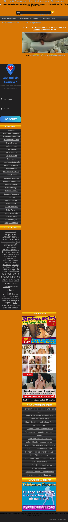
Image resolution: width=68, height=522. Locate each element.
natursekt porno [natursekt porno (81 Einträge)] (10, 273)
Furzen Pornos (11, 152)
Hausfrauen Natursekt (11, 162)
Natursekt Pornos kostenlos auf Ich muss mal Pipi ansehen (34, 1)
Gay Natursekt (11, 156)
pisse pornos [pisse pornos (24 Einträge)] (14, 286)
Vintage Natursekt (11, 223)
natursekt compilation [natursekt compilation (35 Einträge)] (10, 268)
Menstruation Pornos (11, 172)
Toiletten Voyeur (11, 220)
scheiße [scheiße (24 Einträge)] (15, 296)
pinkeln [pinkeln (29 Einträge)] (16, 281)
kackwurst (52, 55)
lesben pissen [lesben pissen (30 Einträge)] (12, 256)
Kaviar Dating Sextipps (32, 23)
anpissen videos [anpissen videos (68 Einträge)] (10, 239)
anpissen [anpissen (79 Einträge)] (10, 234)
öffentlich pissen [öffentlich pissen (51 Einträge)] (10, 308)
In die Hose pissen (11, 165)
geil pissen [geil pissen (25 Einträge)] (14, 245)
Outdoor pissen (11, 200)
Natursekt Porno (11, 191)
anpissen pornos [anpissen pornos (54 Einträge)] (10, 237)
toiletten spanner (60, 55)
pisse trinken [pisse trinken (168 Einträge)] (9, 291)
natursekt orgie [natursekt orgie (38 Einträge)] (13, 271)
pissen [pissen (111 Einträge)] (7, 283)
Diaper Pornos (11, 143)
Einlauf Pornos (11, 146)
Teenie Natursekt (11, 213)
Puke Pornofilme (11, 207)
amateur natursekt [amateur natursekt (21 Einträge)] (10, 232)
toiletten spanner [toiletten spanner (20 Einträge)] (15, 298)
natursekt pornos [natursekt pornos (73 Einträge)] (10, 276)
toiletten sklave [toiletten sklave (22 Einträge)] (5, 298)
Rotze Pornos (11, 210)
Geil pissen (11, 159)
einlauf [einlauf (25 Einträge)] (18, 242)
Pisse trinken (11, 204)
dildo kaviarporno (34, 55)
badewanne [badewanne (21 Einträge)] (4, 242)
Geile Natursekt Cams (10, 23)
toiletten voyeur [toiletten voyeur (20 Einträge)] (6, 300)
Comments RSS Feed (47, 14)
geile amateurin (44, 55)
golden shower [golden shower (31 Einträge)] (10, 247)
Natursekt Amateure (11, 178)
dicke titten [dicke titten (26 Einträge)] (11, 242)
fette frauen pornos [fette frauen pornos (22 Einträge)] (9, 243)
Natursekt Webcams (11, 194)
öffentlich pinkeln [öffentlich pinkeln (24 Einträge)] (14, 305)
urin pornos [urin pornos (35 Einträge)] (8, 303)
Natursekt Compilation (11, 181)
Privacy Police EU (62, 520)
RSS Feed (39, 14)
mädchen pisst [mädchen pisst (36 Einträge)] (10, 262)
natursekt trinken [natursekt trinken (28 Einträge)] (7, 279)
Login (21, 14)
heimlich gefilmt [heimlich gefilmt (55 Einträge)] (9, 249)
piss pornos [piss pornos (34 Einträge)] (7, 296)
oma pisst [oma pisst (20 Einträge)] (16, 279)
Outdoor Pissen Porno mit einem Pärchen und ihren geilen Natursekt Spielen (39, 432)
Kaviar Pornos (11, 168)
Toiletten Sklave (11, 216)
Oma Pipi (11, 197)
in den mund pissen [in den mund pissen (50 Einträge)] (10, 250)
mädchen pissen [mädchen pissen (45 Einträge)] (10, 260)
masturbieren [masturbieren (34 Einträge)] (10, 258)
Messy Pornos (11, 175)
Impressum (52, 520)
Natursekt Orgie (11, 188)
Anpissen (11, 130)
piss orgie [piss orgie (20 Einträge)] (15, 294)
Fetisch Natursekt (11, 149)
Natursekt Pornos (9, 18)
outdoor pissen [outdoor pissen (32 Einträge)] (7, 281)
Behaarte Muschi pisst (11, 136)
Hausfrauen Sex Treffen (29, 18)
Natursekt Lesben (11, 184)
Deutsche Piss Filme (11, 140)
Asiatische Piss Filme (11, 133)
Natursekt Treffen (49, 18)
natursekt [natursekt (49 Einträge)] (7, 264)
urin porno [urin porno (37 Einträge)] (15, 300)
